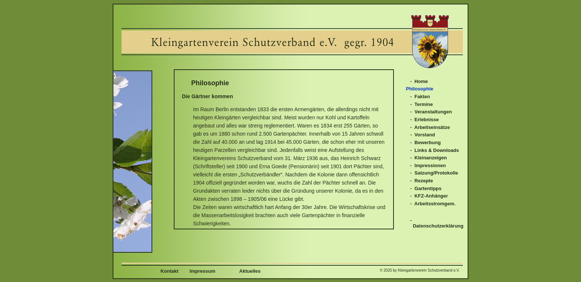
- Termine (421, 104)
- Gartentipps (426, 188)
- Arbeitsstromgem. (432, 203)
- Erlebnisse (424, 119)
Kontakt (168, 271)
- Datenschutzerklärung (437, 223)
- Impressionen (428, 165)
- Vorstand (422, 134)
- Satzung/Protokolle (434, 173)
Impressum (202, 271)
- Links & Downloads (434, 150)
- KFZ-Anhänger (429, 196)
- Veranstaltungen (431, 112)
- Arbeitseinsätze (430, 127)
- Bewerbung (425, 142)
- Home (419, 81)
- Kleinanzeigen (428, 157)
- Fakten (420, 96)
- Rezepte (421, 180)
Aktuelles (239, 271)
